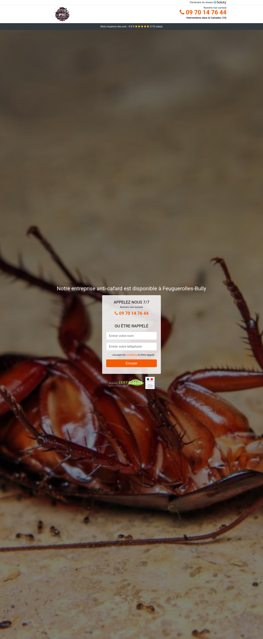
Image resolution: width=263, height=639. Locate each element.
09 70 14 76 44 (203, 12)
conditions (131, 355)
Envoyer (131, 363)
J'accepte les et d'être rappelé (133, 355)
